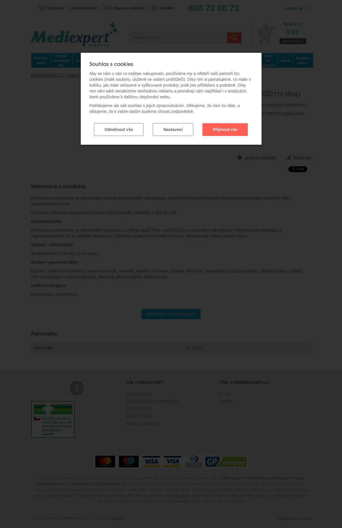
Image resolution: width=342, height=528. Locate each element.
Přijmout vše (225, 129)
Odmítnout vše (118, 129)
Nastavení (173, 129)
